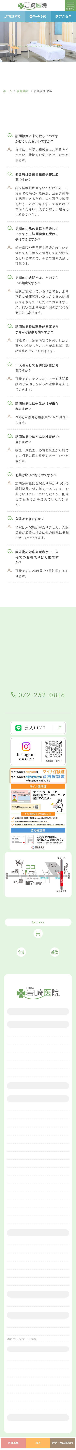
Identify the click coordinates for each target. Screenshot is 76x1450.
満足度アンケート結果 (22, 1339)
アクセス (63, 16)
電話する (12, 16)
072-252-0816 (41, 695)
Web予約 (38, 16)
